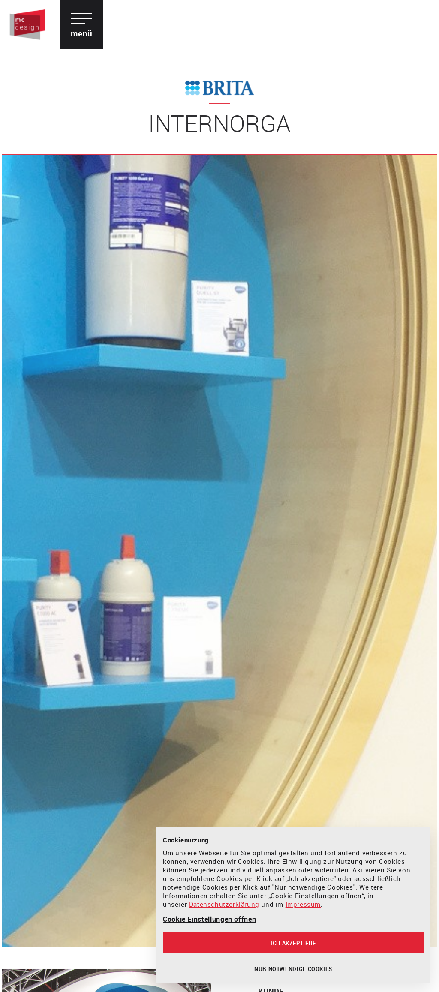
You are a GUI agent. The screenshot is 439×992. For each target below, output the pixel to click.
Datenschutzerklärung (224, 904)
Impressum (303, 904)
